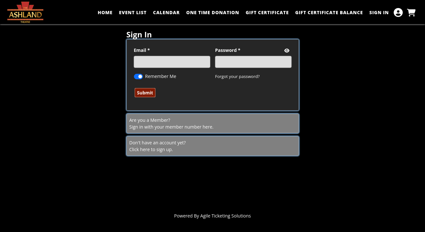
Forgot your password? (237, 76)
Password (226, 50)
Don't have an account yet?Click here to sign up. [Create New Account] (157, 146)
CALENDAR (166, 12)
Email (140, 50)
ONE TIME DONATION (212, 12)
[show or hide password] (286, 50)
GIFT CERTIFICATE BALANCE (329, 12)
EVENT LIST (133, 12)
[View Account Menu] (398, 12)
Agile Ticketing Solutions (225, 216)
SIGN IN (379, 12)
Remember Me (161, 76)
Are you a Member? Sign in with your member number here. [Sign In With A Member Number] (171, 123)
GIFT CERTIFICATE (267, 12)
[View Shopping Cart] (411, 12)
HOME (105, 12)
